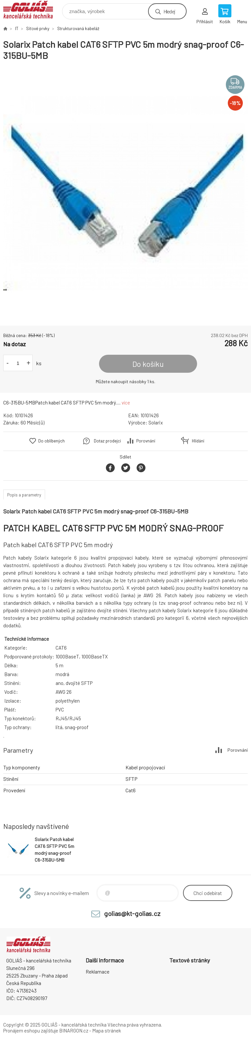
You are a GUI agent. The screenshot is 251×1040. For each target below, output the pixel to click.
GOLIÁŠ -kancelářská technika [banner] (32, 9)
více (126, 402)
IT (16, 28)
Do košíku (148, 363)
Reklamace (97, 972)
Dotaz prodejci (107, 440)
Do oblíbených (51, 440)
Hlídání (198, 440)
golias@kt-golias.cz (132, 913)
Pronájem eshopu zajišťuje (30, 1030)
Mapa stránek (106, 1030)
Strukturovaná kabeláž (78, 28)
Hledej (169, 11)
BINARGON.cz (73, 1030)
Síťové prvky (37, 28)
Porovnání (145, 440)
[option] (125, 193)
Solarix (155, 422)
